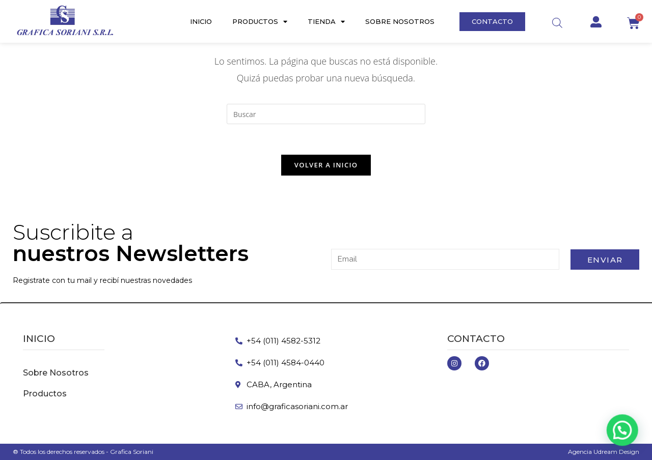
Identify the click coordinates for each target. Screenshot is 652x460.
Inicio (201, 21)
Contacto (476, 338)
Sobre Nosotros (399, 21)
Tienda (326, 21)
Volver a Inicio (326, 164)
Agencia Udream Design (603, 451)
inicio (39, 338)
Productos (259, 21)
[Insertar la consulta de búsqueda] (326, 114)
